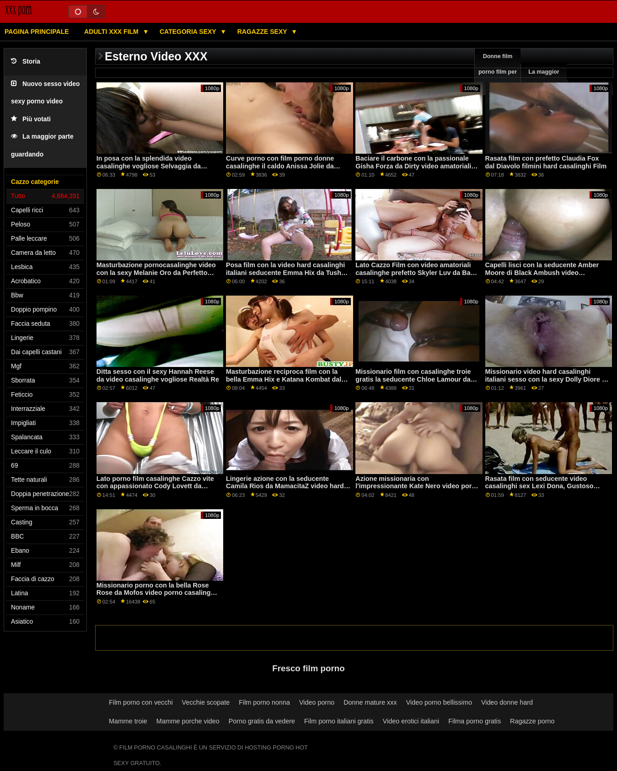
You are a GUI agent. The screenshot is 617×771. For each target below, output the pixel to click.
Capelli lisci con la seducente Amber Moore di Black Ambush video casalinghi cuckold (542, 272)
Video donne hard (507, 702)
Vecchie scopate (206, 702)
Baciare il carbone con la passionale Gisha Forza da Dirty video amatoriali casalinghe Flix (413, 166)
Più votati (31, 119)
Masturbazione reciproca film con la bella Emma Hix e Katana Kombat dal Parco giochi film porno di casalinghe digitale (284, 383)
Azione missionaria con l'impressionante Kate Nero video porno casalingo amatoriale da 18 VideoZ (417, 486)
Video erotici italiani (411, 721)
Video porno (316, 702)
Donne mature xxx (370, 702)
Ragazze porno (532, 721)
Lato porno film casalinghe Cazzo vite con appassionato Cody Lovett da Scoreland (155, 486)
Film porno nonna (264, 702)
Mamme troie (128, 721)
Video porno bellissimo (439, 702)
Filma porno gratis (474, 721)
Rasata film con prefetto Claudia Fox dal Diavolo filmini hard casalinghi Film (546, 162)
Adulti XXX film (112, 31)
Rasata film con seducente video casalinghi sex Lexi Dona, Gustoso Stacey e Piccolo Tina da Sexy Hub (539, 486)
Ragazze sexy (263, 31)
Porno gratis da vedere (262, 721)
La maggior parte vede (543, 80)
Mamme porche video (188, 721)
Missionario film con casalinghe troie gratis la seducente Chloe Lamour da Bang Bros (413, 379)
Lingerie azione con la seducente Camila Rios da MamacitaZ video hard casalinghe (285, 486)
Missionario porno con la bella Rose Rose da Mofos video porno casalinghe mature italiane (158, 593)
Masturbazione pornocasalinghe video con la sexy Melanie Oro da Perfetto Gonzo (156, 272)
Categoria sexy (189, 31)
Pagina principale (37, 31)
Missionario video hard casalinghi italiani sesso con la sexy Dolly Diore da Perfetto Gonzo (547, 379)
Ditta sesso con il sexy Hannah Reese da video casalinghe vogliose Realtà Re (158, 375)
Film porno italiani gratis (339, 721)
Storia (25, 61)
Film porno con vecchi (141, 702)
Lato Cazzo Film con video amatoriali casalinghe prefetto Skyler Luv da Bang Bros (416, 272)
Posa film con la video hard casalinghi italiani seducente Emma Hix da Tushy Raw (285, 272)
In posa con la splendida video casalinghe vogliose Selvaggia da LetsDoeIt (149, 166)
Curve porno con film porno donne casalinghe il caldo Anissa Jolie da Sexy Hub (280, 166)
